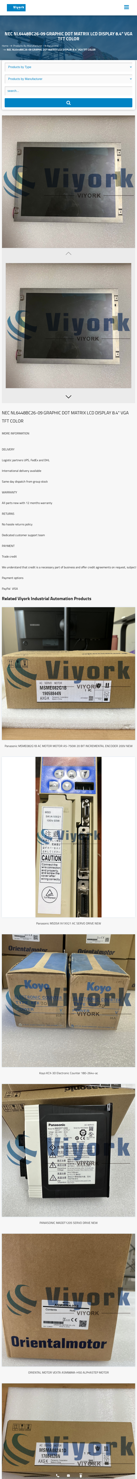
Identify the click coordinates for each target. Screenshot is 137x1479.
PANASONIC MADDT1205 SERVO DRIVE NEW (69, 1223)
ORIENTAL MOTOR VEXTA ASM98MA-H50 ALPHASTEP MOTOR (68, 1372)
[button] (68, 396)
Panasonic (52, 46)
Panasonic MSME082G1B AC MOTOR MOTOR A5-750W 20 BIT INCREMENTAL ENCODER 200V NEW (69, 746)
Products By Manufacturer (27, 46)
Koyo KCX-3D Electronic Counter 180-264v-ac (68, 1073)
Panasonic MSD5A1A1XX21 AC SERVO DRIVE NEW (68, 923)
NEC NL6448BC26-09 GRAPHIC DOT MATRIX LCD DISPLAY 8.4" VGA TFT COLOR (51, 50)
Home (5, 46)
